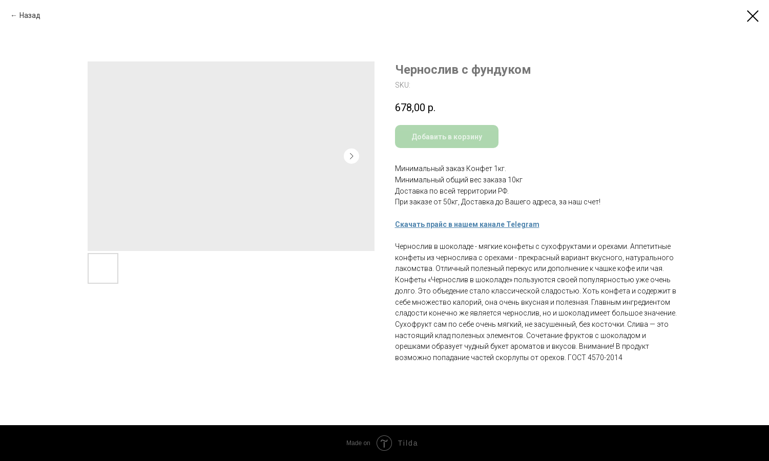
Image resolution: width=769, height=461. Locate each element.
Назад (29, 15)
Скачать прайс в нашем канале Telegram (467, 224)
